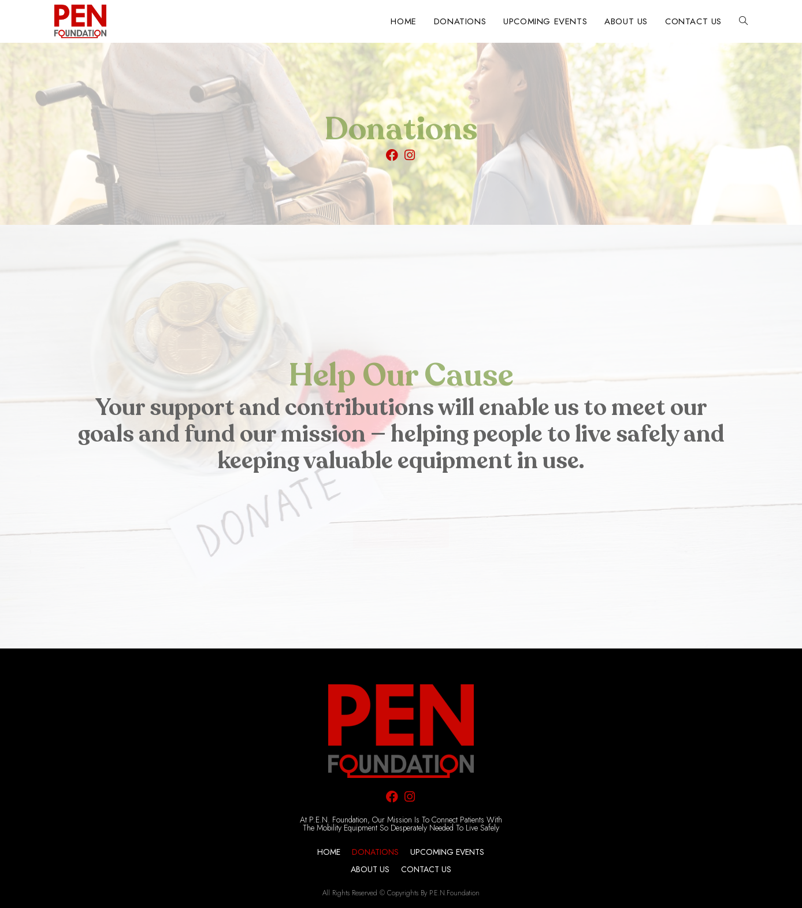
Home (328, 852)
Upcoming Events (447, 852)
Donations (375, 852)
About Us (370, 869)
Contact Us (426, 869)
